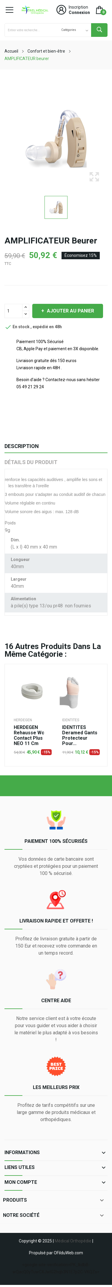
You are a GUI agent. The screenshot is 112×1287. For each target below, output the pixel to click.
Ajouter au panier (70, 311)
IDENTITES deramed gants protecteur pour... (79, 735)
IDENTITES (70, 720)
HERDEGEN (23, 720)
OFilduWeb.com (68, 1252)
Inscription (78, 7)
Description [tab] (21, 446)
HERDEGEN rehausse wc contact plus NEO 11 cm (29, 735)
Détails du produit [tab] (30, 462)
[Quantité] (13, 311)
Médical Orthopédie (73, 1241)
